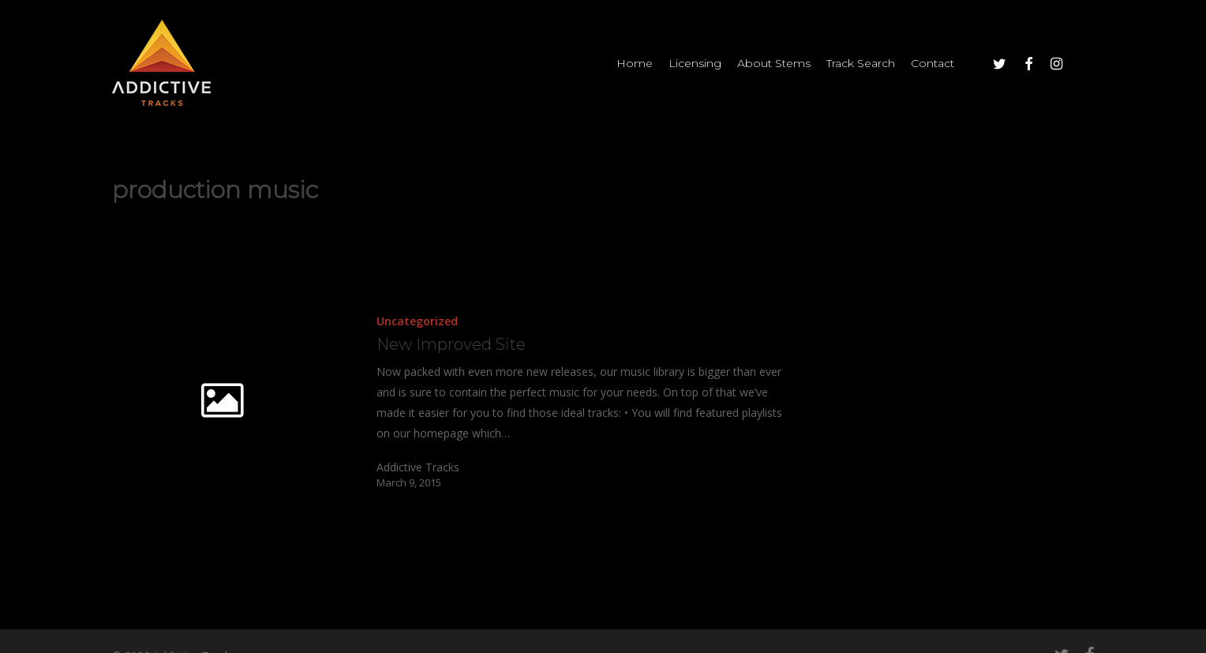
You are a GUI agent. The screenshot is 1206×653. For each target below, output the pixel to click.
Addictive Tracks (417, 467)
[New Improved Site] (559, 400)
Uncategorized (417, 320)
